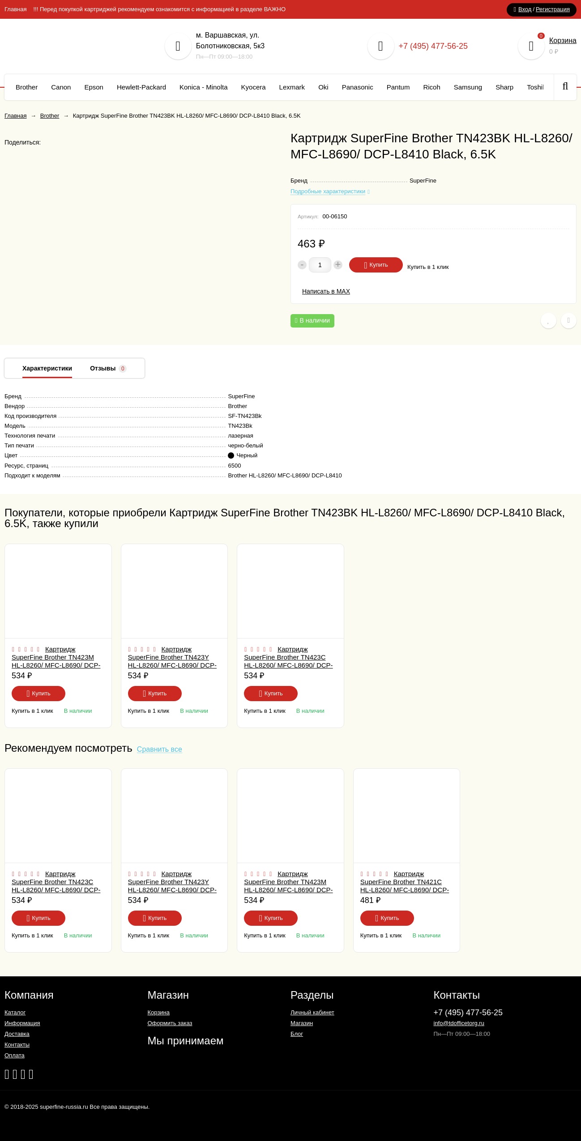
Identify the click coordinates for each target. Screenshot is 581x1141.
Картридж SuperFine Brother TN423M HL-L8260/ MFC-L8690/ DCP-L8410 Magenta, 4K (56, 661)
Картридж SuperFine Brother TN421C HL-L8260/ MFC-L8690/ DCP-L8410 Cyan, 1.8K (404, 886)
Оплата (14, 1055)
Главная (15, 9)
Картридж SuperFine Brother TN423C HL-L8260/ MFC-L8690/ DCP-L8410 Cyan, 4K (288, 661)
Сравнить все (159, 749)
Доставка (17, 1033)
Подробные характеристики (327, 191)
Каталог (15, 1012)
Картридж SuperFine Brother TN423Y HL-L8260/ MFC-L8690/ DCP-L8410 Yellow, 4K (172, 661)
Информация (22, 1023)
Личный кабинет (312, 1012)
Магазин (301, 1023)
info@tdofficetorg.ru (459, 1023)
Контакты (17, 1044)
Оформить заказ (170, 1023)
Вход (524, 9)
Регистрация (553, 9)
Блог (296, 1033)
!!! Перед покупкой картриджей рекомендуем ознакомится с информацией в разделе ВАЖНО (159, 9)
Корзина (563, 40)
